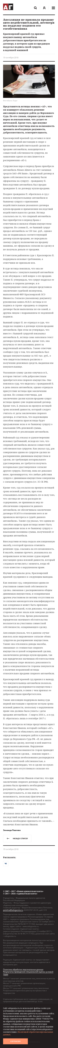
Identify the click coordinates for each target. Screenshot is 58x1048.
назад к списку (17, 838)
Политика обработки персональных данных (23, 969)
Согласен (15, 1041)
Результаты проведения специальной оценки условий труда (28, 973)
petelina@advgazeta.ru (13, 910)
